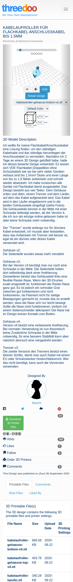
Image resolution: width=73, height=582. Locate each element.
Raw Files (16, 443)
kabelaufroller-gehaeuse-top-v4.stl (18, 513)
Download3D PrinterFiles (13, 373)
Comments (42, 434)
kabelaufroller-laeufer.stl (18, 528)
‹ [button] (8, 46)
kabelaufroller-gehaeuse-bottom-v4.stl (18, 495)
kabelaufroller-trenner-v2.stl (18, 541)
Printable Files (19, 434)
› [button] (65, 46)
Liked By (35, 443)
